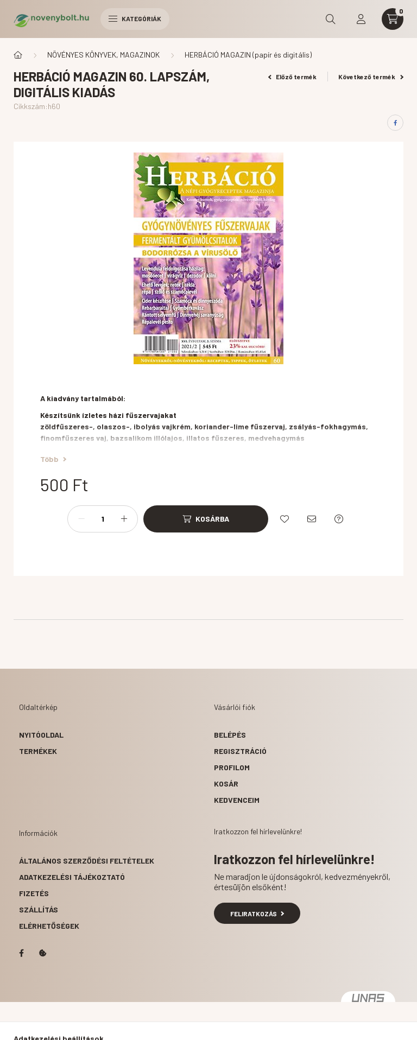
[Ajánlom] (312, 519)
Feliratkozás (257, 913)
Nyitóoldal (41, 734)
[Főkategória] (18, 55)
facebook (21, 953)
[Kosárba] (205, 518)
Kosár (226, 783)
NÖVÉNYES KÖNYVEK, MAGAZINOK (103, 54)
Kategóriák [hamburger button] (135, 18)
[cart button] (392, 19)
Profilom (232, 767)
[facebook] (395, 123)
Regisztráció (240, 751)
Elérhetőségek (49, 925)
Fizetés (34, 893)
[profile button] (361, 19)
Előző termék (292, 76)
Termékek (38, 751)
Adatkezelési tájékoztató (72, 877)
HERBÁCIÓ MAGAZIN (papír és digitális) (248, 54)
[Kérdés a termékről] (339, 519)
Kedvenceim (237, 799)
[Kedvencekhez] (284, 519)
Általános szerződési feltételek (86, 860)
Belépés (230, 734)
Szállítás (38, 909)
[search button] (331, 19)
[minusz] (81, 519)
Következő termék (370, 76)
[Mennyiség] (102, 519)
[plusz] (124, 519)
